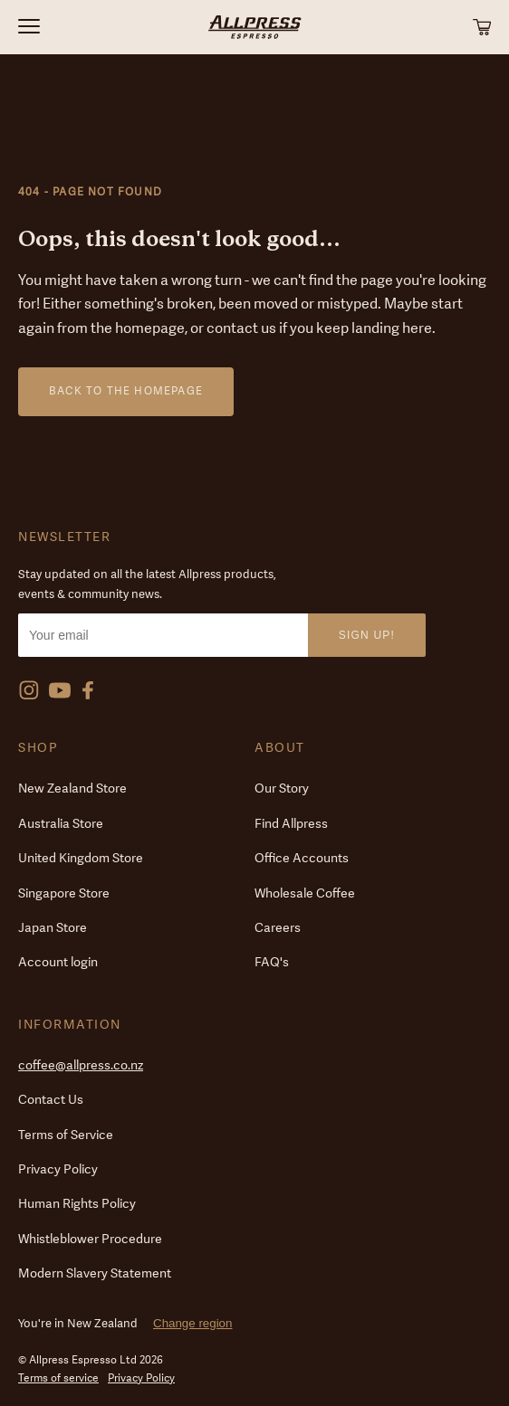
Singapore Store (64, 893)
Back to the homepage (126, 391)
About (279, 747)
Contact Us (50, 1099)
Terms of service (58, 1378)
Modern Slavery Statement (94, 1273)
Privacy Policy (58, 1169)
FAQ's (271, 962)
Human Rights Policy (77, 1203)
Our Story (281, 788)
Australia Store (60, 823)
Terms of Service (65, 1135)
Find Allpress (291, 823)
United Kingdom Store (80, 858)
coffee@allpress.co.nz (80, 1065)
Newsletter (64, 537)
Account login (58, 962)
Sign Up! (367, 635)
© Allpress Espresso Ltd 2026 (90, 1360)
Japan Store (52, 927)
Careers (277, 927)
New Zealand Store (72, 788)
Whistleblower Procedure (90, 1239)
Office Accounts (301, 858)
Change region (192, 1323)
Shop (38, 747)
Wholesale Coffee (304, 893)
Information (69, 1024)
